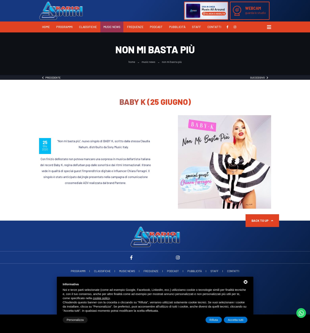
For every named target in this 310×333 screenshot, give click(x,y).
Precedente (51, 77)
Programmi (64, 27)
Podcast (156, 27)
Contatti (214, 27)
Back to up (262, 220)
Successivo (259, 77)
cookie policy (101, 298)
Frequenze (135, 27)
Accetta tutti (235, 319)
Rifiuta (213, 319)
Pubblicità (177, 27)
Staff (196, 27)
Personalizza (75, 319)
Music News (111, 27)
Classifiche (88, 27)
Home (46, 27)
